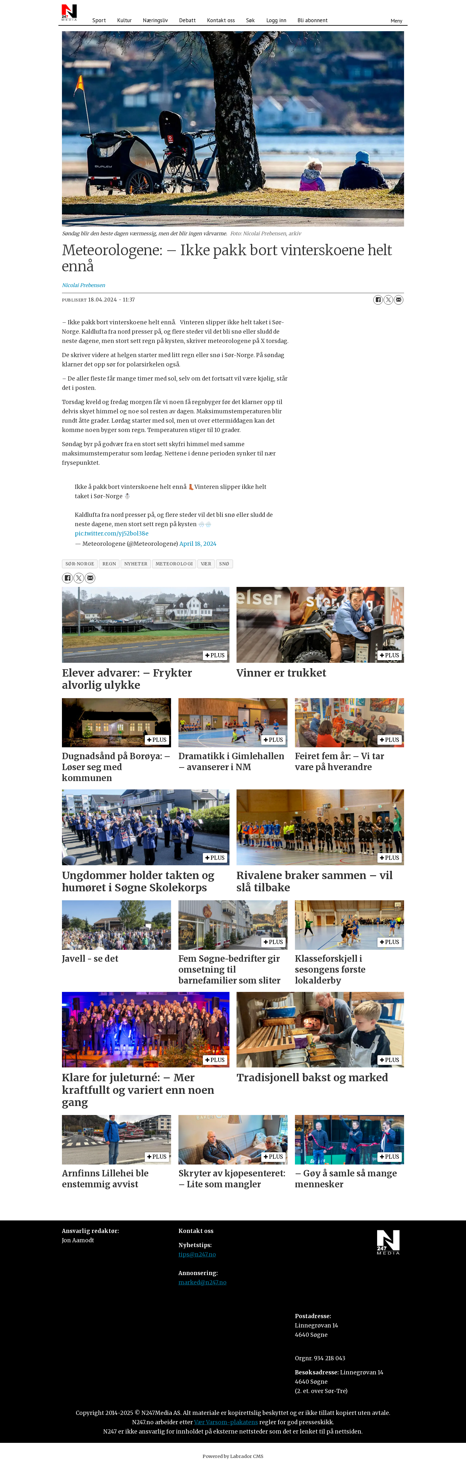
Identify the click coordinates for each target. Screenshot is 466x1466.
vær (206, 564)
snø (224, 564)
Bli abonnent (313, 20)
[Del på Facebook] (378, 300)
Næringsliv (155, 20)
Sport (99, 20)
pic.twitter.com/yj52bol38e (112, 533)
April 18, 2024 (198, 543)
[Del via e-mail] (398, 300)
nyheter (136, 564)
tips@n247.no (197, 1254)
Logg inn (276, 20)
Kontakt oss (221, 20)
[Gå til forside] (69, 12)
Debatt (187, 20)
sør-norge (79, 564)
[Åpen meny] (396, 12)
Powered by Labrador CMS (233, 1456)
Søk (250, 20)
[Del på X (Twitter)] (388, 300)
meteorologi (174, 564)
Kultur (124, 20)
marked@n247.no (202, 1282)
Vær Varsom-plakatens (226, 1422)
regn (109, 564)
